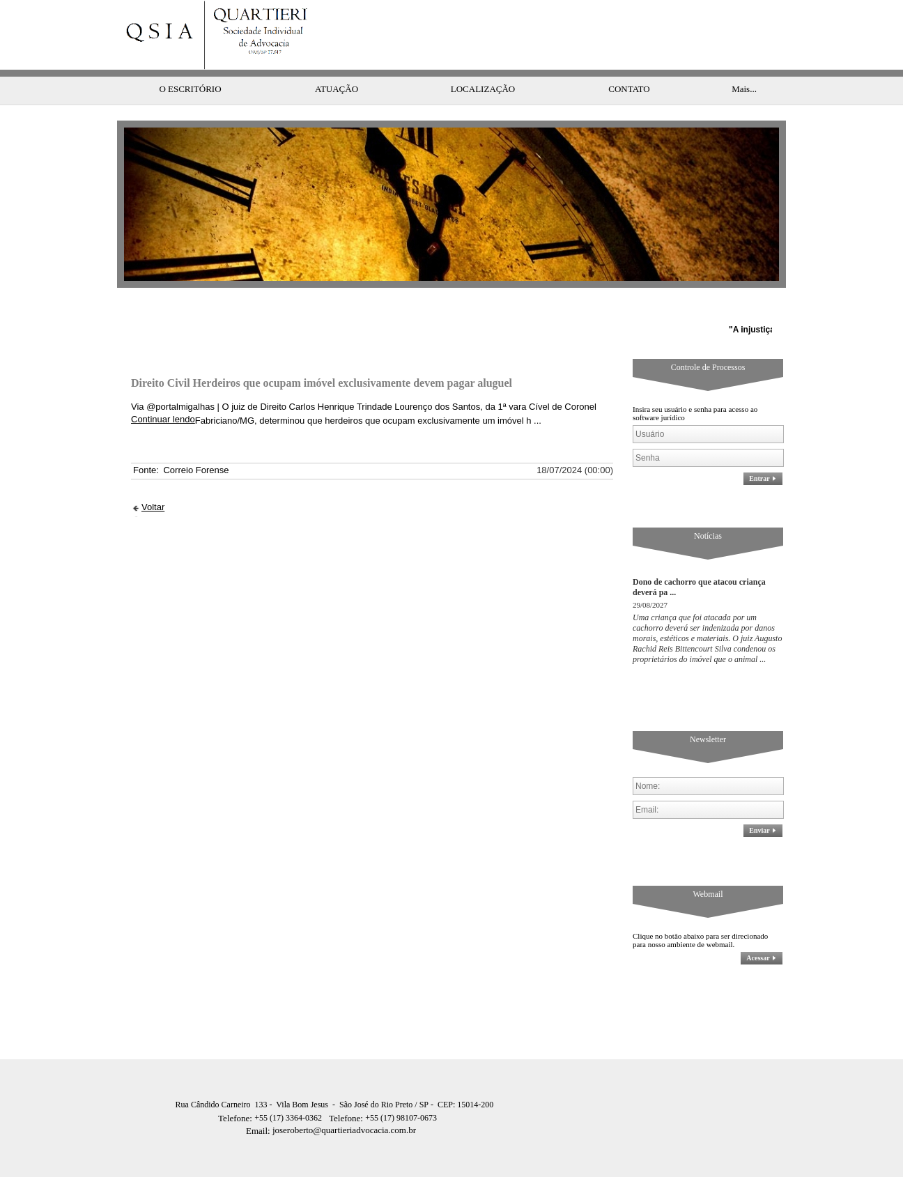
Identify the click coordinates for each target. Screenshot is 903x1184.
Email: (259, 1103)
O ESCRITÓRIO (190, 61)
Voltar (152, 479)
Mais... (744, 61)
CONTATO (628, 61)
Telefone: (236, 1090)
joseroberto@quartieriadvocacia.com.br (331, 1102)
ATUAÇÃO (336, 61)
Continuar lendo (163, 391)
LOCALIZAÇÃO (483, 61)
